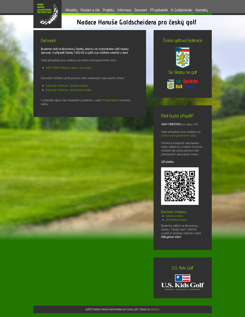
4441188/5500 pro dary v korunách (69, 67)
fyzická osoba (174, 216)
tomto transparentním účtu (178, 135)
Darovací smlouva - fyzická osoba (66, 85)
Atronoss (155, 309)
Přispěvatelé (110, 100)
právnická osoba (176, 219)
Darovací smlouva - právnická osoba (68, 90)
